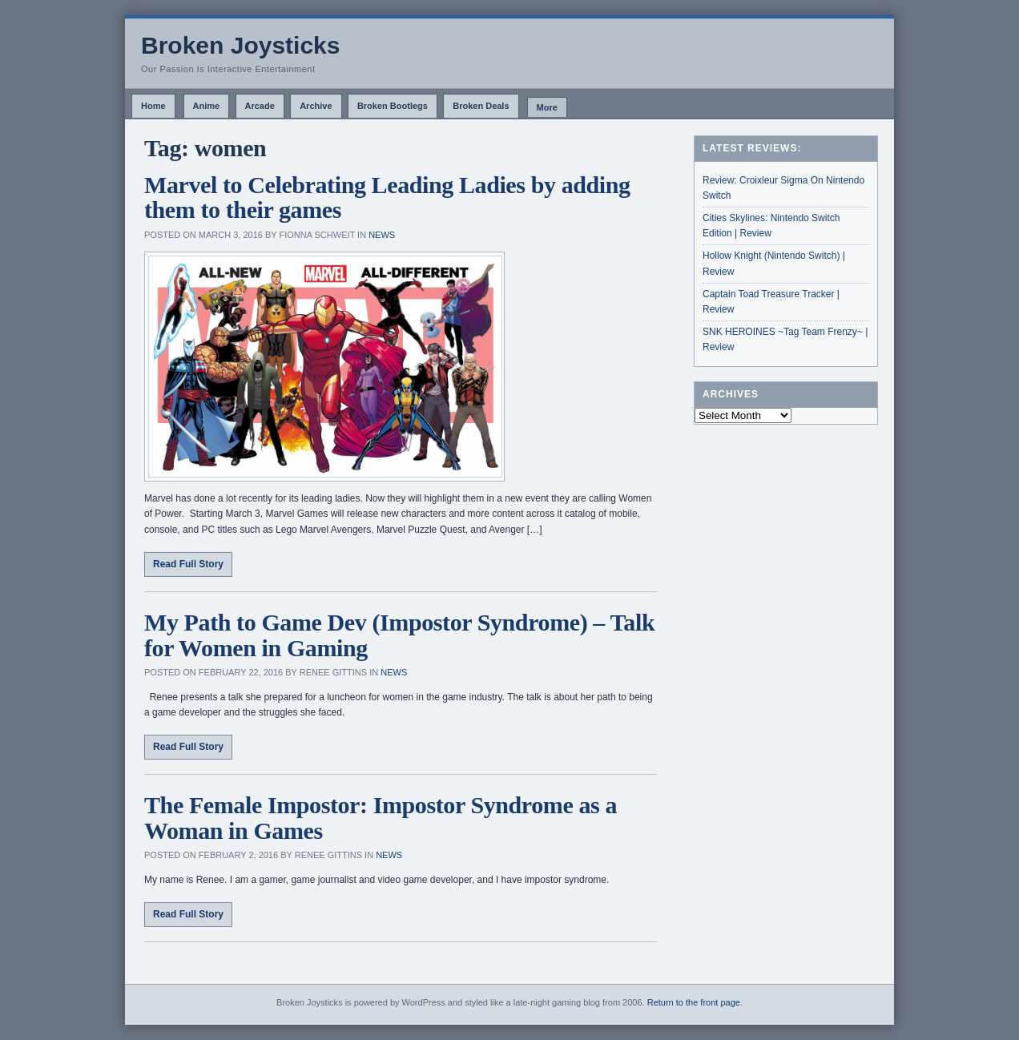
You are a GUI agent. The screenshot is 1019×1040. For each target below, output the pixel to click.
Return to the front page (693, 1002)
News (382, 235)
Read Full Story (188, 564)
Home (153, 106)
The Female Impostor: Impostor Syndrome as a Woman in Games (380, 818)
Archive (316, 106)
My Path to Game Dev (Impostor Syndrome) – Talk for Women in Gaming (399, 635)
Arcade (260, 106)
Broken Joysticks (240, 45)
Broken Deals (481, 106)
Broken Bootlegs (392, 106)
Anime (206, 106)
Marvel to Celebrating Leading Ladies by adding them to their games (387, 197)
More (547, 107)
